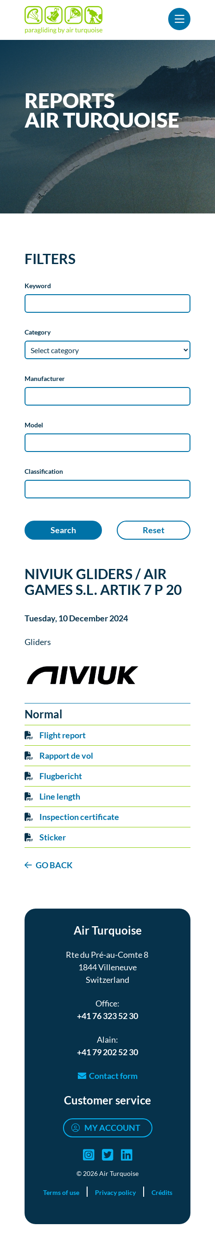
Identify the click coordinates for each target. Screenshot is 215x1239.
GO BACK (54, 865)
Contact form (113, 1076)
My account (112, 1128)
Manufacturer (45, 378)
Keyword (38, 286)
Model (34, 425)
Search (63, 530)
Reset (153, 530)
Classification (44, 471)
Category (38, 332)
